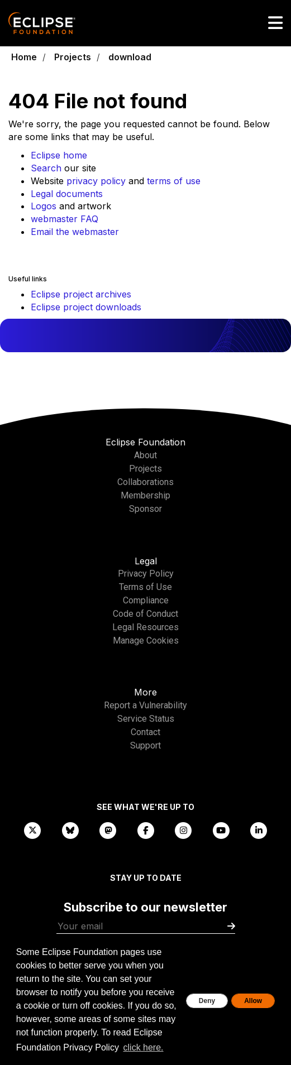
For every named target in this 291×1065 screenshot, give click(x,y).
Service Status (145, 718)
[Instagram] (183, 829)
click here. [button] (143, 1047)
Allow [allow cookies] (253, 1001)
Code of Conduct (145, 613)
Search (46, 168)
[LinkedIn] (258, 829)
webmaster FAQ (64, 218)
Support (145, 745)
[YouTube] (221, 829)
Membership (145, 495)
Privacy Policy (146, 573)
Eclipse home (59, 155)
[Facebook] (145, 829)
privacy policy (96, 180)
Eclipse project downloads (86, 307)
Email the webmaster (75, 231)
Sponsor (145, 508)
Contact (145, 732)
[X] (32, 829)
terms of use (174, 180)
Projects (72, 57)
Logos (43, 206)
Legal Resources (145, 627)
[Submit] (231, 926)
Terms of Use (145, 587)
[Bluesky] (70, 829)
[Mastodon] (107, 829)
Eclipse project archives (81, 294)
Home (24, 57)
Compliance (146, 600)
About (145, 455)
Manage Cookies (146, 640)
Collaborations (145, 482)
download (129, 57)
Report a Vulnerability (145, 705)
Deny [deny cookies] (207, 1001)
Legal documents (67, 193)
